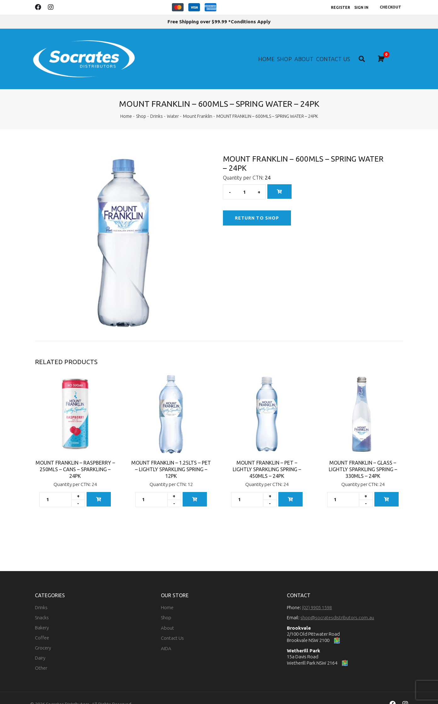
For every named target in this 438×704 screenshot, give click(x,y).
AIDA (166, 635)
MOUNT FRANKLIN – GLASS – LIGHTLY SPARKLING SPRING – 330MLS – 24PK (363, 456)
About (306, 52)
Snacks (42, 605)
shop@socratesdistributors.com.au (337, 605)
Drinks (156, 103)
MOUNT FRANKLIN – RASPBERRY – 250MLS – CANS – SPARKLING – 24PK (75, 456)
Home (256, 52)
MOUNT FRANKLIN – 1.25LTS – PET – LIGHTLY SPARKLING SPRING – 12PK (171, 456)
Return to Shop (257, 205)
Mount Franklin (197, 103)
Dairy (40, 645)
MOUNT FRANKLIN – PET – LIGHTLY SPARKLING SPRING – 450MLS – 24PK (267, 456)
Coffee (42, 625)
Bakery (42, 615)
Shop (280, 52)
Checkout (390, 7)
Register (340, 7)
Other (41, 655)
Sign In (361, 7)
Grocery (43, 635)
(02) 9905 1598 (317, 595)
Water (173, 103)
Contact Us (342, 52)
